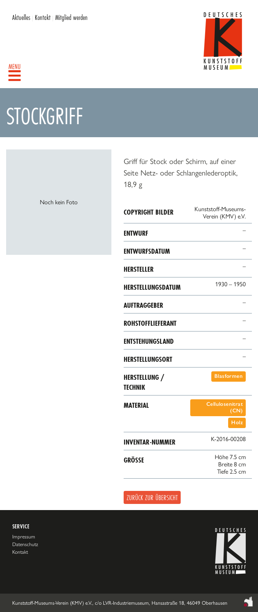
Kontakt (43, 17)
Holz (237, 422)
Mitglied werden (71, 17)
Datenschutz (25, 544)
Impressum (23, 536)
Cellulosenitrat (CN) (224, 407)
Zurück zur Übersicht (152, 497)
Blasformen (228, 376)
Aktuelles (21, 17)
